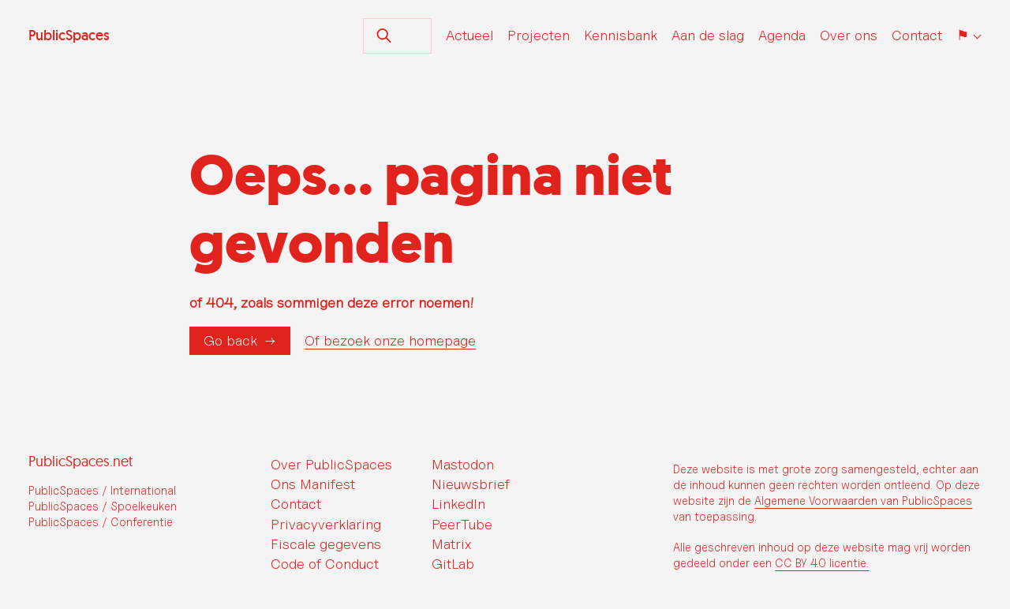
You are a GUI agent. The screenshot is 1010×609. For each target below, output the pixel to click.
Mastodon (463, 464)
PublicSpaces (69, 35)
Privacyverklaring (326, 524)
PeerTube (462, 524)
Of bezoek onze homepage (390, 341)
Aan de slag (707, 35)
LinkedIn (458, 503)
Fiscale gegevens (326, 544)
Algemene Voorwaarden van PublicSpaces (863, 500)
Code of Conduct (325, 563)
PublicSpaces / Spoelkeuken (102, 506)
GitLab (453, 563)
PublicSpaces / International (102, 490)
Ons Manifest (313, 484)
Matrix (451, 544)
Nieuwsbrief (471, 484)
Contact (917, 35)
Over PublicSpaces (331, 464)
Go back (230, 340)
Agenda (782, 35)
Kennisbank (620, 35)
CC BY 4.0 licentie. (822, 563)
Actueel (469, 35)
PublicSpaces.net (80, 461)
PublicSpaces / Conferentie (100, 522)
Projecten (538, 35)
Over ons (848, 35)
